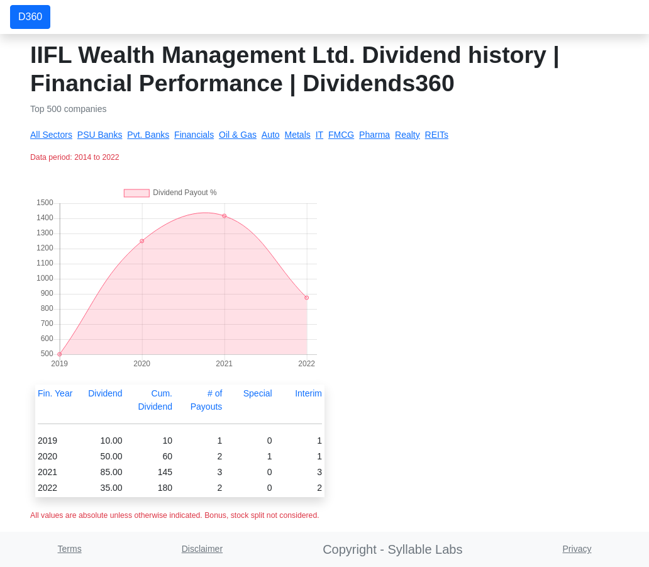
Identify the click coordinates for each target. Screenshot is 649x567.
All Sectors (51, 135)
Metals (298, 135)
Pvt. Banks (148, 135)
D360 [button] (30, 16)
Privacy (577, 549)
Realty (407, 135)
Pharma (374, 135)
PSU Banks (100, 135)
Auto (271, 135)
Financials (194, 135)
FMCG (341, 135)
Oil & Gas (238, 135)
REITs (436, 135)
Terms (70, 549)
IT (319, 135)
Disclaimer (202, 549)
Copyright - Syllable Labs (392, 549)
